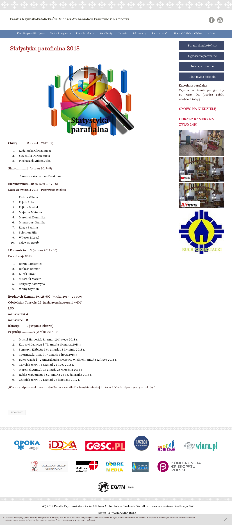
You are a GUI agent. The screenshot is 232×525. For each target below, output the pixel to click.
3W (191, 506)
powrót (17, 412)
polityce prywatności (85, 520)
